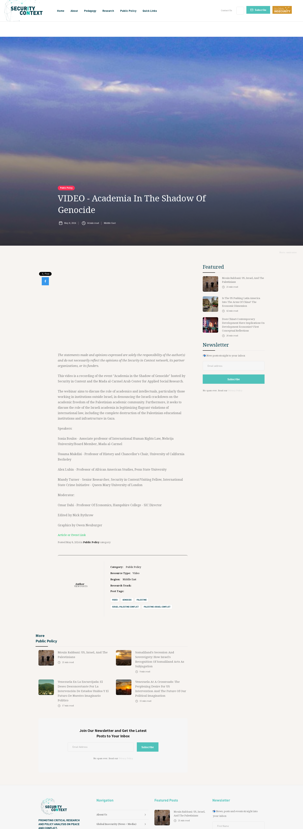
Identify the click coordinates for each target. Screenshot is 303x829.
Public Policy (66, 187)
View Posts (81, 586)
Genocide (127, 600)
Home (60, 10)
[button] (74, 11)
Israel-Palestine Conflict (125, 607)
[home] (28, 11)
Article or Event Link (72, 535)
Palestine (142, 600)
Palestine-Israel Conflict (157, 607)
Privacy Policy (126, 758)
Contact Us (226, 10)
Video (114, 600)
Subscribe (260, 9)
